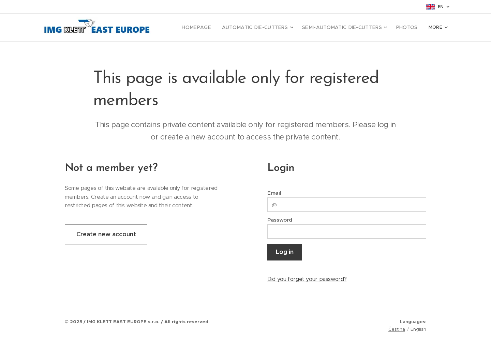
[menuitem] (214, 27)
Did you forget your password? (306, 279)
